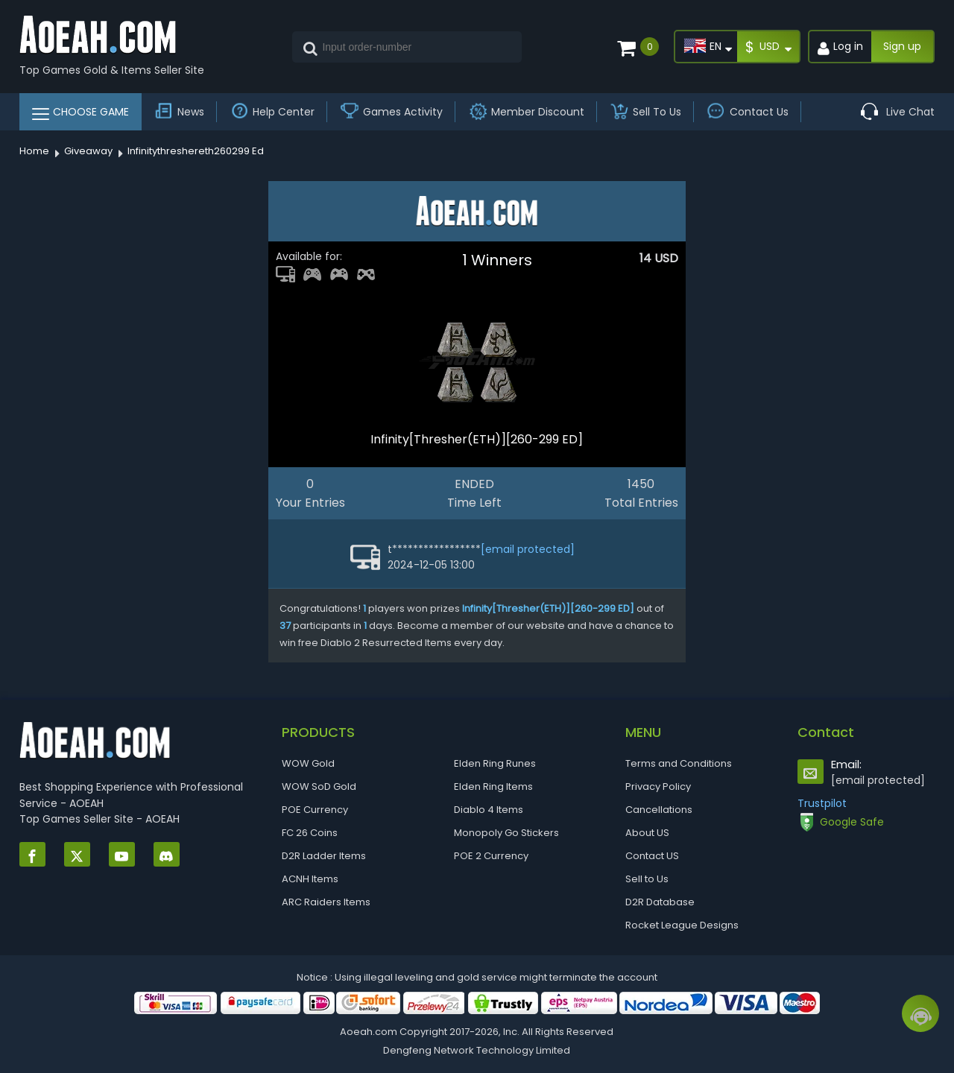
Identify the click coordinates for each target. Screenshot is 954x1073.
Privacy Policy (658, 786)
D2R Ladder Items (324, 856)
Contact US (652, 856)
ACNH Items (310, 879)
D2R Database (660, 902)
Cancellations (658, 810)
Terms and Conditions (678, 763)
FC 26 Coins (310, 833)
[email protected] (528, 549)
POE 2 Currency (491, 856)
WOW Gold (308, 763)
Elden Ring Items (493, 786)
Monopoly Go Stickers (506, 833)
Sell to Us (647, 879)
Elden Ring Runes (495, 763)
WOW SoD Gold (319, 786)
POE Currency (315, 810)
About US (647, 833)
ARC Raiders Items (326, 902)
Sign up (902, 46)
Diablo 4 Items (488, 810)
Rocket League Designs (682, 925)
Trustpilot (822, 803)
